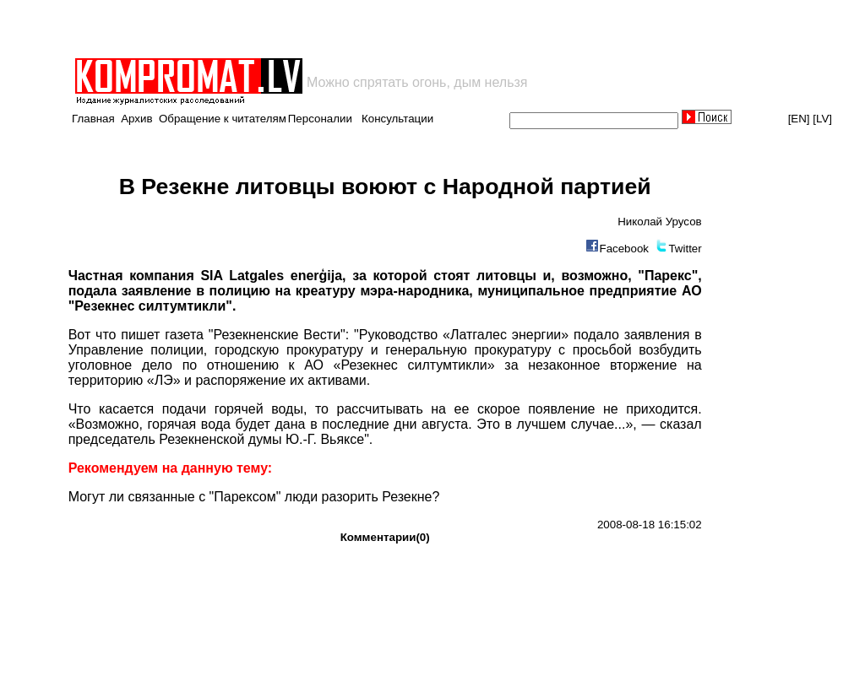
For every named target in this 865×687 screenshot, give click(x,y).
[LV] (822, 118)
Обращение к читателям (222, 118)
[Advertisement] (270, 28)
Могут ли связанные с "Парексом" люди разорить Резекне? (254, 497)
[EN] (799, 118)
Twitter (684, 248)
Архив (136, 118)
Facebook (624, 248)
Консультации (397, 118)
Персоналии (320, 118)
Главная (93, 118)
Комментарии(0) (385, 537)
